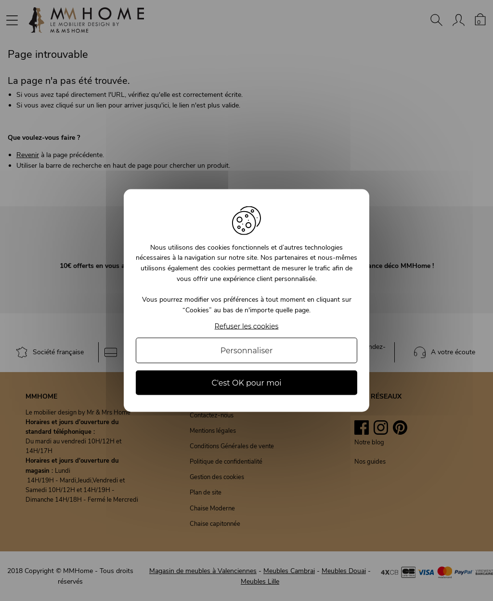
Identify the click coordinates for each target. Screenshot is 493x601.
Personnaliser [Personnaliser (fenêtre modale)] (247, 350)
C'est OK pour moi (246, 382)
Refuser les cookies (247, 326)
